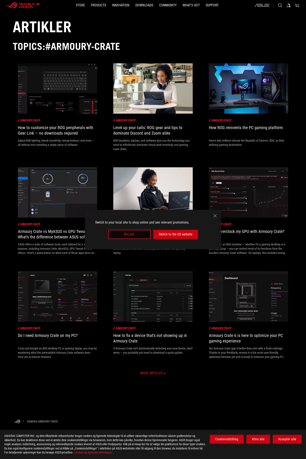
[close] (215, 215)
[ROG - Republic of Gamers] (23, 5)
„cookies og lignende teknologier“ (93, 452)
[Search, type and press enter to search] (280, 5)
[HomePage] (17, 422)
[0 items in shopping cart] (297, 5)
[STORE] (80, 5)
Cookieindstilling (226, 439)
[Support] (212, 5)
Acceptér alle (287, 439)
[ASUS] (261, 5)
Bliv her (129, 234)
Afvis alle (258, 439)
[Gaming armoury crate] (42, 421)
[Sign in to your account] (288, 5)
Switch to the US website (176, 234)
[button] (98, 5)
